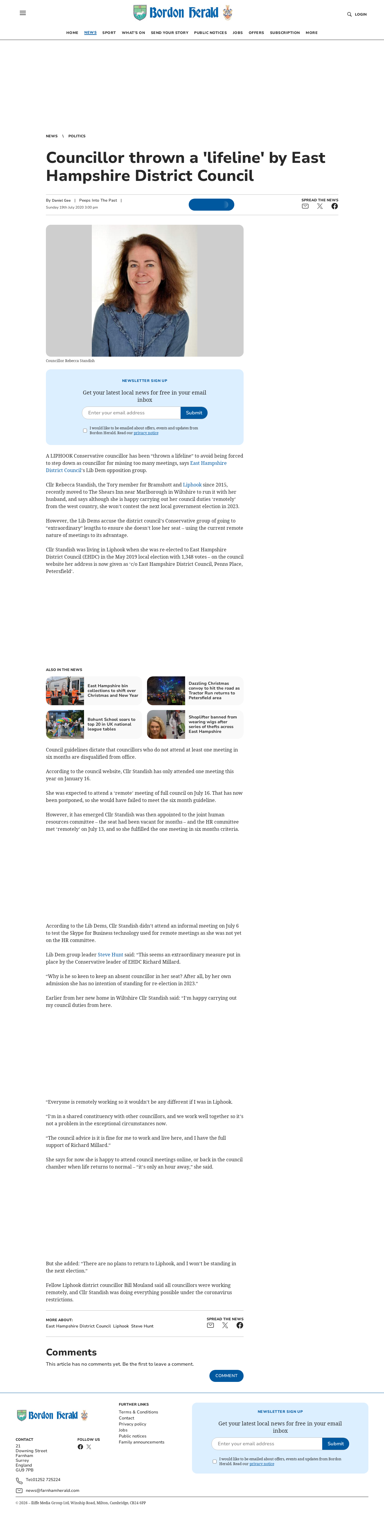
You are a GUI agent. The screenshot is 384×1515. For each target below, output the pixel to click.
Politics (77, 136)
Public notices (132, 1436)
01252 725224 (46, 1480)
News (52, 136)
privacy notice (146, 433)
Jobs (123, 1430)
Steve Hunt (110, 955)
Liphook (192, 485)
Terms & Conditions (138, 1412)
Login (361, 14)
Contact (126, 1418)
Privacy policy (132, 1424)
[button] (23, 13)
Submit (194, 413)
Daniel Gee (61, 200)
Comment (226, 1376)
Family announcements (141, 1442)
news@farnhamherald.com (53, 1490)
